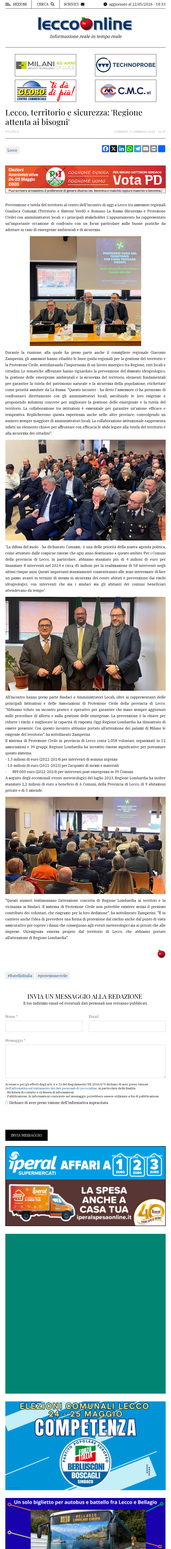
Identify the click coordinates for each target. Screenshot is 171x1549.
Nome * (11, 1016)
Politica (12, 132)
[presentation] (39, 1117)
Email (94, 1016)
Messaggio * (15, 1040)
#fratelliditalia (20, 975)
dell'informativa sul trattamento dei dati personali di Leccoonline (51, 1088)
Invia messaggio (26, 1135)
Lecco (12, 150)
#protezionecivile (52, 975)
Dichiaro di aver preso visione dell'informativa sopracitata (58, 1102)
